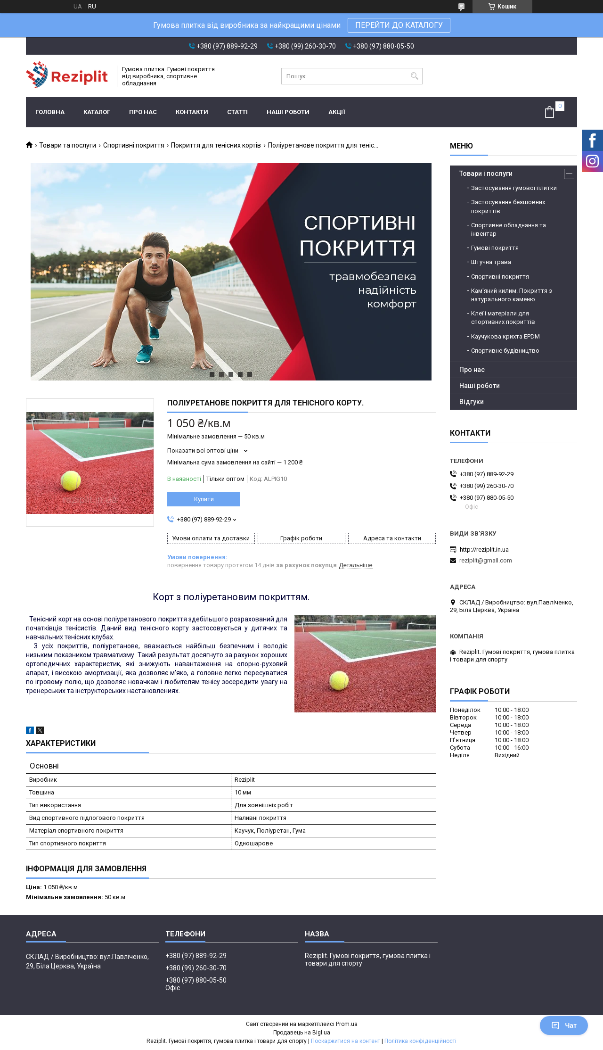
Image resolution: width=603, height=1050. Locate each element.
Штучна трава (491, 261)
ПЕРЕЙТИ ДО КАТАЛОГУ (399, 25)
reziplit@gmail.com (485, 560)
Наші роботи (288, 112)
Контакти (192, 112)
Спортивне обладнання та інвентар (508, 229)
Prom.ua (347, 1024)
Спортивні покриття (133, 145)
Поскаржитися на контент (345, 1041)
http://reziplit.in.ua (484, 549)
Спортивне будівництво (505, 350)
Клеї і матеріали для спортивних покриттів (503, 317)
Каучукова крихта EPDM (505, 336)
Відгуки (471, 401)
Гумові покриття (495, 247)
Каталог (96, 112)
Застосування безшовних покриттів (508, 206)
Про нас (143, 112)
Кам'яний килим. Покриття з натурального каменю (511, 295)
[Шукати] (414, 76)
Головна (50, 112)
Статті (237, 112)
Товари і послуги (486, 173)
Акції (336, 112)
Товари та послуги (67, 145)
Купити (204, 499)
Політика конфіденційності (420, 1041)
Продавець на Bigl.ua (301, 1032)
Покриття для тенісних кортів (216, 145)
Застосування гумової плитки (514, 187)
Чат (564, 1025)
